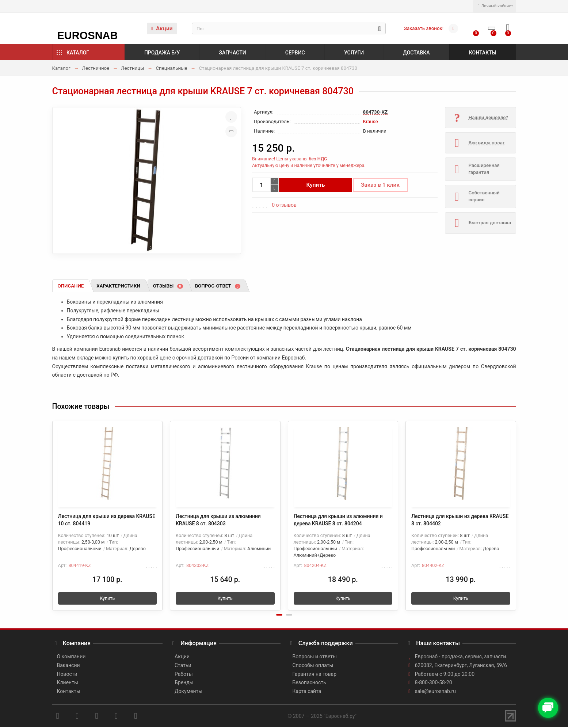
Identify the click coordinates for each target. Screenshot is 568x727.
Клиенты (67, 682)
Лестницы (132, 68)
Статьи (183, 665)
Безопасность (309, 682)
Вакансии (68, 665)
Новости (67, 674)
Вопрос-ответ (217, 286)
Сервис (295, 53)
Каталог (77, 53)
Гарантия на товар (315, 674)
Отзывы (168, 286)
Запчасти (232, 53)
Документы (188, 691)
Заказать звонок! (423, 28)
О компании (71, 656)
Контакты (482, 53)
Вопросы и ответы (315, 656)
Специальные (171, 68)
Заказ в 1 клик (380, 185)
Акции (162, 28)
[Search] (289, 28)
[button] (279, 615)
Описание (71, 286)
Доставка (416, 53)
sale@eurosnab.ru (435, 691)
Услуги (354, 53)
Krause (370, 121)
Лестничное (95, 68)
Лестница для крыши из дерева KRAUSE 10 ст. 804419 (106, 519)
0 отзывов (284, 205)
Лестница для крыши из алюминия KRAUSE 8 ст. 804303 (218, 519)
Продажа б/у (162, 53)
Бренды (184, 682)
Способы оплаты (313, 665)
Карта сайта (307, 691)
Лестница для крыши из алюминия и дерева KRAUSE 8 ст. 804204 (338, 519)
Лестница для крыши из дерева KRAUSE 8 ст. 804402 (459, 519)
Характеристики (118, 286)
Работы (184, 674)
